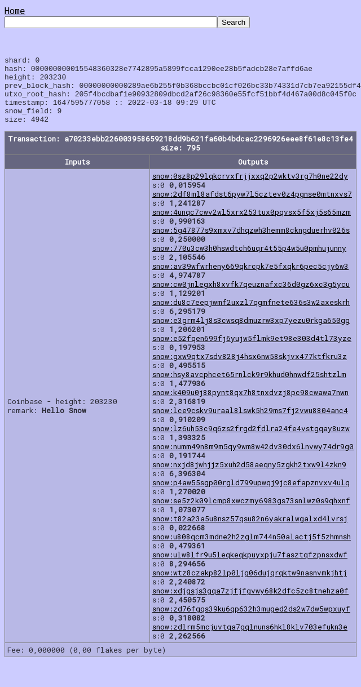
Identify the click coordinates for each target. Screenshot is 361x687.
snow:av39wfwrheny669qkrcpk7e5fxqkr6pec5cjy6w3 (250, 279)
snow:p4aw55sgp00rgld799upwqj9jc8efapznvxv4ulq (251, 495)
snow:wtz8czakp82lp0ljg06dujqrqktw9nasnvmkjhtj (249, 586)
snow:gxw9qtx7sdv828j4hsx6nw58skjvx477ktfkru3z (249, 369)
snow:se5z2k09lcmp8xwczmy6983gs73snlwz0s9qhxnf (251, 513)
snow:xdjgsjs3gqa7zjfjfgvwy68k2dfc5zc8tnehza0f (250, 604)
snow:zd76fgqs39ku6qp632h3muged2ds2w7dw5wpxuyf (251, 622)
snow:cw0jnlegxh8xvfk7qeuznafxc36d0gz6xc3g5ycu (251, 297)
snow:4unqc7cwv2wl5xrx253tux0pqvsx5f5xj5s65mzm (251, 225)
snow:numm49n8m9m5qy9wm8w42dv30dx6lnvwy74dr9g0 (253, 459)
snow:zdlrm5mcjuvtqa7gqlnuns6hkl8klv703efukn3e (249, 640)
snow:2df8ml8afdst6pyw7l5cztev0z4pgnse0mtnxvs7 (252, 207)
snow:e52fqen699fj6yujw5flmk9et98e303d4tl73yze (251, 351)
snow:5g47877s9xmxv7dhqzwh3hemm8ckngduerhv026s (251, 243)
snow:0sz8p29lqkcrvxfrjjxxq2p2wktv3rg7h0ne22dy (250, 189)
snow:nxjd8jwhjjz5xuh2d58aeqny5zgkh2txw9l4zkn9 (249, 477)
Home (15, 10)
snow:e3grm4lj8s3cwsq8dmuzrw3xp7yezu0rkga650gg (251, 333)
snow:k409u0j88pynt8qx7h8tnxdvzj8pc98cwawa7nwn (250, 405)
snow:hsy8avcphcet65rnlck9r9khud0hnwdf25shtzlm (249, 387)
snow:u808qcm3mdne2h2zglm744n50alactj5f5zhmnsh (251, 550)
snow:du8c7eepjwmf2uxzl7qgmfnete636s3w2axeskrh (251, 315)
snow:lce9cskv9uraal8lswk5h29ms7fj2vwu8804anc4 (250, 423)
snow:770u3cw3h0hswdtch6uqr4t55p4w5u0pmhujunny (249, 261)
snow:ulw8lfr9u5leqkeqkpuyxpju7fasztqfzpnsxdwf (249, 568)
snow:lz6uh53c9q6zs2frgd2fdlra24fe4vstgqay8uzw (251, 441)
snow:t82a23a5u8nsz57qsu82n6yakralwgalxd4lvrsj (249, 532)
